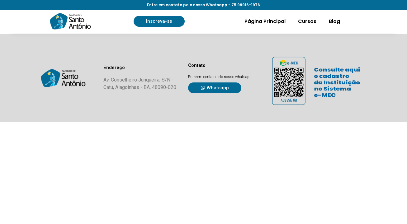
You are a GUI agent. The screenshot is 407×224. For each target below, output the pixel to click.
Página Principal (265, 21)
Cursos (307, 21)
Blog (334, 21)
